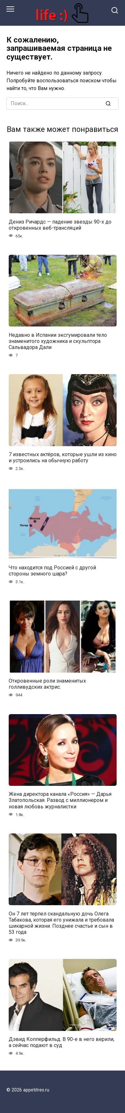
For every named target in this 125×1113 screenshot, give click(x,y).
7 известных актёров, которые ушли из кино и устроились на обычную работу (63, 457)
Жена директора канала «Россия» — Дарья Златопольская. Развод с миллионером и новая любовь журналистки (60, 800)
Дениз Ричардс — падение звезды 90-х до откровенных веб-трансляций (60, 224)
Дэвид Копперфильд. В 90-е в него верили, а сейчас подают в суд (61, 1042)
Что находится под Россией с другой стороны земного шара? (52, 571)
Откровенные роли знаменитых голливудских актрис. (47, 684)
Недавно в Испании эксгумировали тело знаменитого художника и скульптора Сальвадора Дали (58, 341)
